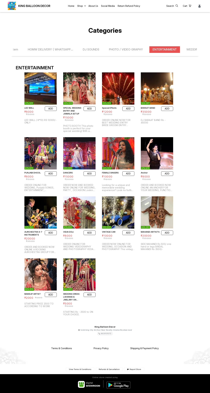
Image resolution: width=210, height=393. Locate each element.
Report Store (134, 369)
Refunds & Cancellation (109, 369)
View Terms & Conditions (80, 369)
